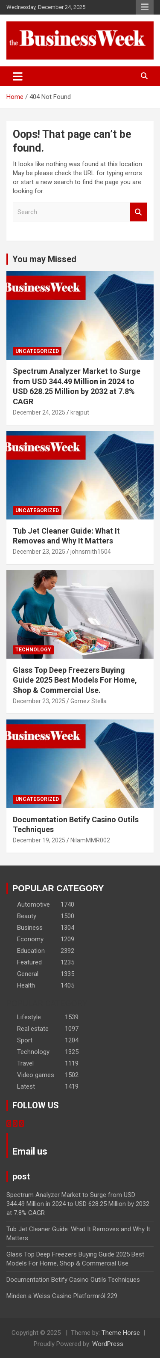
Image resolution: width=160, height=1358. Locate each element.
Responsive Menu (145, 7)
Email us (29, 1151)
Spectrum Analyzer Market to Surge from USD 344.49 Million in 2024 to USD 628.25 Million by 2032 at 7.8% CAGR (77, 1204)
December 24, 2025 (39, 412)
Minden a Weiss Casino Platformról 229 (61, 1296)
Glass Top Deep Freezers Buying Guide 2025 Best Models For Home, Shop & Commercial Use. (75, 680)
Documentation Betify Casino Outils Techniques (73, 1279)
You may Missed (44, 259)
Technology (33, 650)
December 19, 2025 (39, 840)
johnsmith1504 (90, 551)
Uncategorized (37, 351)
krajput (79, 412)
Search (138, 212)
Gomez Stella (88, 701)
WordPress (107, 1344)
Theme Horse (121, 1333)
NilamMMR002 (90, 840)
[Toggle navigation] (17, 76)
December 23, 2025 (39, 551)
